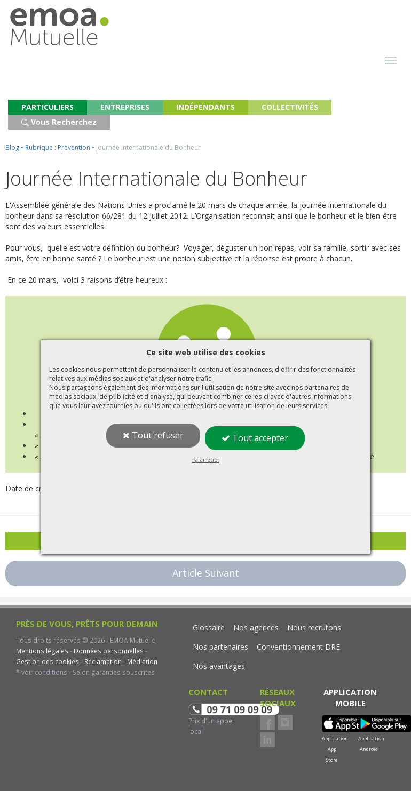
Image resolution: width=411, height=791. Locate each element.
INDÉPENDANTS (205, 107)
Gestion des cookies (47, 661)
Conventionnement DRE (298, 647)
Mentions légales (42, 650)
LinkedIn (267, 739)
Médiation (141, 661)
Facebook (267, 722)
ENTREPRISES (124, 107)
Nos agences (256, 627)
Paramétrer (205, 460)
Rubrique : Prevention (57, 147)
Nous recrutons (314, 627)
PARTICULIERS (47, 107)
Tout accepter (255, 438)
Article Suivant (205, 572)
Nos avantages (219, 666)
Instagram (285, 722)
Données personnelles (109, 650)
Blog (12, 147)
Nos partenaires (220, 647)
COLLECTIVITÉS (290, 107)
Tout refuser (153, 435)
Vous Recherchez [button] (59, 122)
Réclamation (102, 661)
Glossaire (209, 627)
